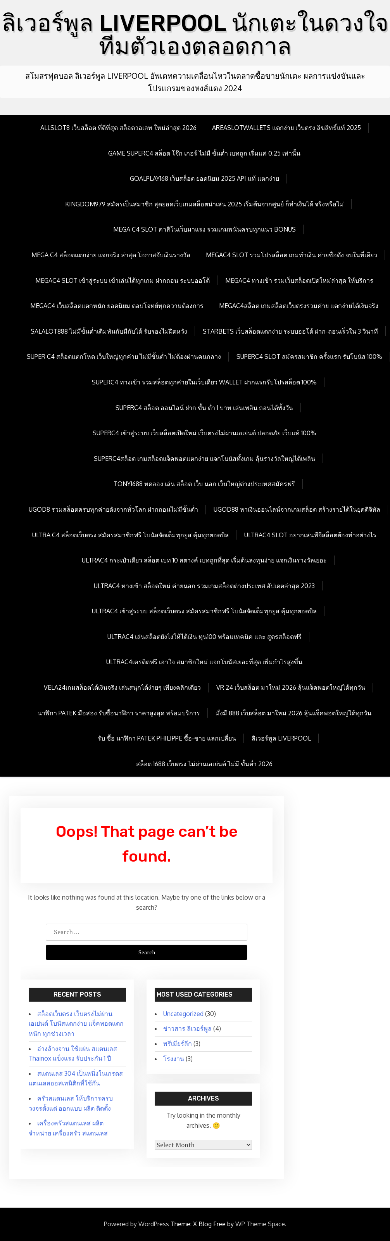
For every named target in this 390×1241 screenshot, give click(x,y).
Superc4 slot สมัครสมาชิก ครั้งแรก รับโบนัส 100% (309, 356)
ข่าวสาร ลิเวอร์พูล (187, 1028)
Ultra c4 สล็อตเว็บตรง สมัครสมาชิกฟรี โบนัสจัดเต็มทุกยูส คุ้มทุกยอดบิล (130, 535)
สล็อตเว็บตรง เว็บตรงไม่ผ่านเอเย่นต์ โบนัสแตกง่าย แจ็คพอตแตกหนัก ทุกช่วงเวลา (76, 1023)
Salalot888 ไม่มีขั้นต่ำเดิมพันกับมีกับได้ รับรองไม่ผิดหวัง (109, 331)
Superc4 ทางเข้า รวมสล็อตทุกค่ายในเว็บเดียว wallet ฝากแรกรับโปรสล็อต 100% (204, 382)
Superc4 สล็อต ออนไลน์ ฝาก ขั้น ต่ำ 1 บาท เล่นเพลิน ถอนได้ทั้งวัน (204, 408)
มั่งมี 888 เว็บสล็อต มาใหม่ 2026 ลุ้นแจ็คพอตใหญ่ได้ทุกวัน (293, 713)
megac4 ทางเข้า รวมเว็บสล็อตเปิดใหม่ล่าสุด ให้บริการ (299, 280)
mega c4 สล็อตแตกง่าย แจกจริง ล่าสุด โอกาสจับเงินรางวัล (110, 255)
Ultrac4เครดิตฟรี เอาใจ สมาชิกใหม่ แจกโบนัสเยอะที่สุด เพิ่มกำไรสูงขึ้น (204, 662)
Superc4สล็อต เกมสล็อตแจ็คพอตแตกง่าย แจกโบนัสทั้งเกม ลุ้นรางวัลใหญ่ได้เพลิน (204, 458)
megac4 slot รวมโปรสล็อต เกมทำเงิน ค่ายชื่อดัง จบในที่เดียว (291, 255)
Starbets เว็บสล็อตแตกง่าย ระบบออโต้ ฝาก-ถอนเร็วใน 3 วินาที (290, 331)
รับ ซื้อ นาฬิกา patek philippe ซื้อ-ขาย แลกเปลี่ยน (167, 738)
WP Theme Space (260, 1224)
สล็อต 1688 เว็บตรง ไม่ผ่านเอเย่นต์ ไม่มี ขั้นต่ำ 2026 (204, 764)
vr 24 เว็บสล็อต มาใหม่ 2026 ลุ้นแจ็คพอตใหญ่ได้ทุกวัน (290, 687)
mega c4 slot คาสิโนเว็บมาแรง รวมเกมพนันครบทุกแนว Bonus (204, 229)
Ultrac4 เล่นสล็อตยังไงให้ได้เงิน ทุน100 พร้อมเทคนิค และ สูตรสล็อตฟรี (204, 636)
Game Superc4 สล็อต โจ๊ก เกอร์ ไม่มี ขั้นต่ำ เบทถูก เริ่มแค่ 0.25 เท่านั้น (204, 153)
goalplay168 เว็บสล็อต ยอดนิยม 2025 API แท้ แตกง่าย (204, 178)
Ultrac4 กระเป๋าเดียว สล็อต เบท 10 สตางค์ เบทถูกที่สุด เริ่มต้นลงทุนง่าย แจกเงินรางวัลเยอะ (204, 560)
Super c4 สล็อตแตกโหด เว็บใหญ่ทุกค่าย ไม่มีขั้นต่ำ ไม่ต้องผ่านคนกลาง (124, 356)
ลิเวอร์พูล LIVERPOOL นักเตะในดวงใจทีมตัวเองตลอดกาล (195, 34)
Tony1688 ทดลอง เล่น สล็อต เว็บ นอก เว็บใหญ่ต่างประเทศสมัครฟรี (204, 484)
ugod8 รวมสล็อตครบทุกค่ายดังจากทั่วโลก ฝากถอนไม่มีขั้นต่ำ (113, 509)
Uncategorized (183, 1014)
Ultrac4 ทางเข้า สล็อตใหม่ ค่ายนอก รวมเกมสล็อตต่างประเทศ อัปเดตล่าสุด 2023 (204, 586)
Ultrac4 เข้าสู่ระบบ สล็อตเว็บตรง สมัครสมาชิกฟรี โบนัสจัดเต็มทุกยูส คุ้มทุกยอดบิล (204, 611)
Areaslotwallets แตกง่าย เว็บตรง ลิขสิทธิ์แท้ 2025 (286, 128)
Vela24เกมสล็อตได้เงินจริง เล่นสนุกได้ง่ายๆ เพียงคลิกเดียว (122, 687)
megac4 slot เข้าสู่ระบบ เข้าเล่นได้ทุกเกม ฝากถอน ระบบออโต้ (122, 280)
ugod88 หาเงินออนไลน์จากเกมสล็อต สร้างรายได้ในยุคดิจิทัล (297, 509)
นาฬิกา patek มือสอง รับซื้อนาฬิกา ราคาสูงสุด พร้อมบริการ (119, 713)
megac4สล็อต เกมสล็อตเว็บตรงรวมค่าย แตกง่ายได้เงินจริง (298, 306)
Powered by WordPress (136, 1224)
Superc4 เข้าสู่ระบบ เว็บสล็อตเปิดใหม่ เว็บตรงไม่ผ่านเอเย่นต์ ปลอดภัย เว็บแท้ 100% (204, 433)
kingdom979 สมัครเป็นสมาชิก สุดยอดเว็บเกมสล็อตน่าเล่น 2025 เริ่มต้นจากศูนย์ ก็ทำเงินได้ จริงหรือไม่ (204, 204)
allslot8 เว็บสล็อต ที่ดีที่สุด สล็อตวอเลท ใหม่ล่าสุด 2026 (118, 128)
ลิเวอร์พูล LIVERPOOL (281, 738)
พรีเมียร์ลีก (177, 1043)
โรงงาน (173, 1059)
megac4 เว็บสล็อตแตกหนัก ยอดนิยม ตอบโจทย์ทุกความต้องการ (117, 306)
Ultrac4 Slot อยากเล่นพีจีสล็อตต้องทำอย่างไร (310, 535)
